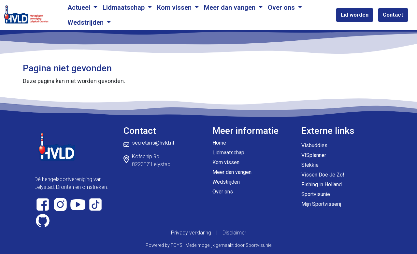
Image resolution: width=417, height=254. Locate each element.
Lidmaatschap (124, 7)
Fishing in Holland (321, 184)
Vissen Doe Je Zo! (322, 175)
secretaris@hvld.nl (153, 143)
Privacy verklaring (191, 233)
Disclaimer (234, 233)
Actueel (79, 7)
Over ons (282, 7)
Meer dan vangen (230, 7)
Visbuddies (314, 145)
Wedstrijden (86, 22)
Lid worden (354, 14)
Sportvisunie (315, 194)
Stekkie (310, 165)
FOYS (176, 245)
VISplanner (313, 155)
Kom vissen (175, 7)
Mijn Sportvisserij (321, 204)
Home (219, 143)
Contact (393, 14)
